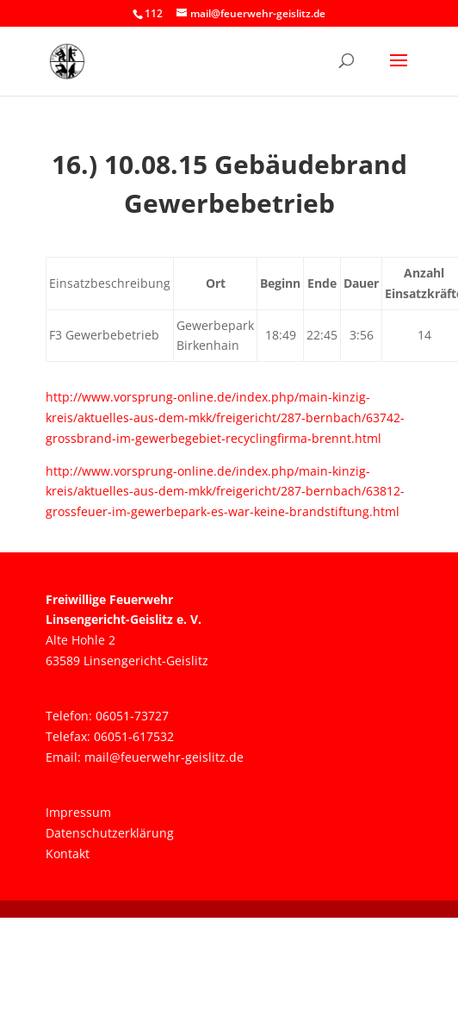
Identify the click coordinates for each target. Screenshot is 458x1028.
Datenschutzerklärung (110, 833)
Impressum (78, 812)
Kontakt (68, 853)
